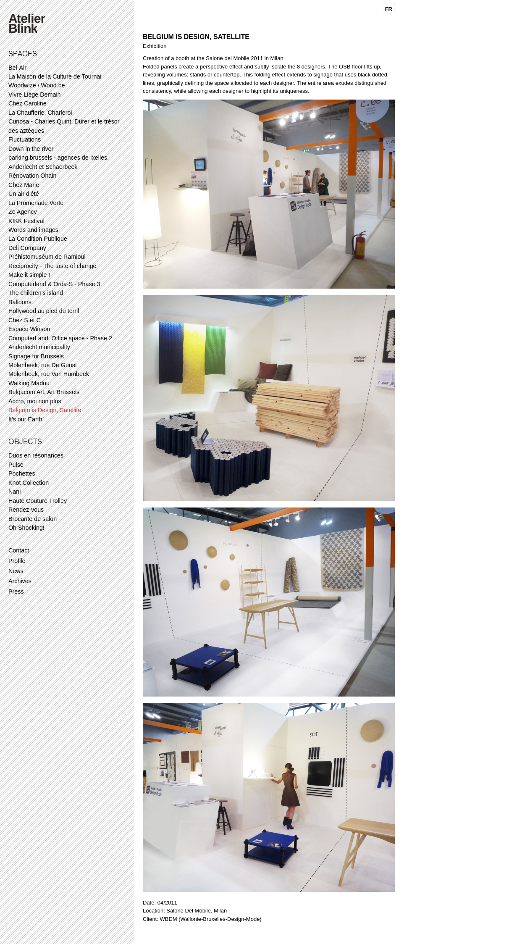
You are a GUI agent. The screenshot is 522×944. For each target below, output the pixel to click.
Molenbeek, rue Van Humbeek (48, 374)
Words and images (33, 229)
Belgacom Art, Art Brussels (43, 392)
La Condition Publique (37, 238)
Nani (14, 491)
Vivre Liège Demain (34, 94)
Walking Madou (29, 383)
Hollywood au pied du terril (43, 311)
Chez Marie (23, 184)
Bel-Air (17, 67)
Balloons (19, 302)
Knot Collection (28, 482)
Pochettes (21, 473)
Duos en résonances (35, 455)
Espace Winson (29, 329)
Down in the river (30, 148)
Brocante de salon (32, 518)
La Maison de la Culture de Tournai (54, 76)
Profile (17, 560)
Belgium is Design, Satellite (44, 410)
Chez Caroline (27, 103)
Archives (19, 581)
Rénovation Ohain (32, 175)
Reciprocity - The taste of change (52, 266)
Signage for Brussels (36, 356)
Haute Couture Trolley (37, 500)
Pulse (16, 464)
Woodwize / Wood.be (36, 85)
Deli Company (27, 248)
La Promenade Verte (35, 203)
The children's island (35, 292)
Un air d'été (23, 193)
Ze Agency (22, 211)
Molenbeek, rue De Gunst (42, 365)
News (16, 571)
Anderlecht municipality (39, 347)
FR (388, 9)
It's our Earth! (26, 419)
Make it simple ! (29, 274)
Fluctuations (24, 139)
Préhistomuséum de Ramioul (47, 256)
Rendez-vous (26, 509)
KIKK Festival (26, 221)
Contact (18, 550)
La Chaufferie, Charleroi (40, 112)
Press (16, 591)
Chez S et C (24, 320)
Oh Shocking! (26, 527)
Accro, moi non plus (34, 401)
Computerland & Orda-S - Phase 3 (54, 284)
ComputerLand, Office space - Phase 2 (60, 338)
